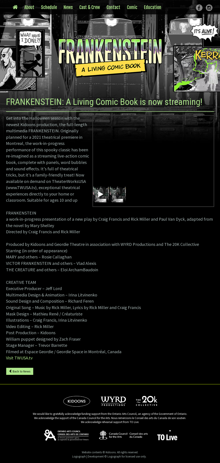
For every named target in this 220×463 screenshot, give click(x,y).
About (29, 7)
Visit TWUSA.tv (19, 358)
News (68, 7)
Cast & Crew (89, 7)
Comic (132, 7)
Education (152, 7)
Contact (113, 7)
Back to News (20, 371)
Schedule (49, 7)
